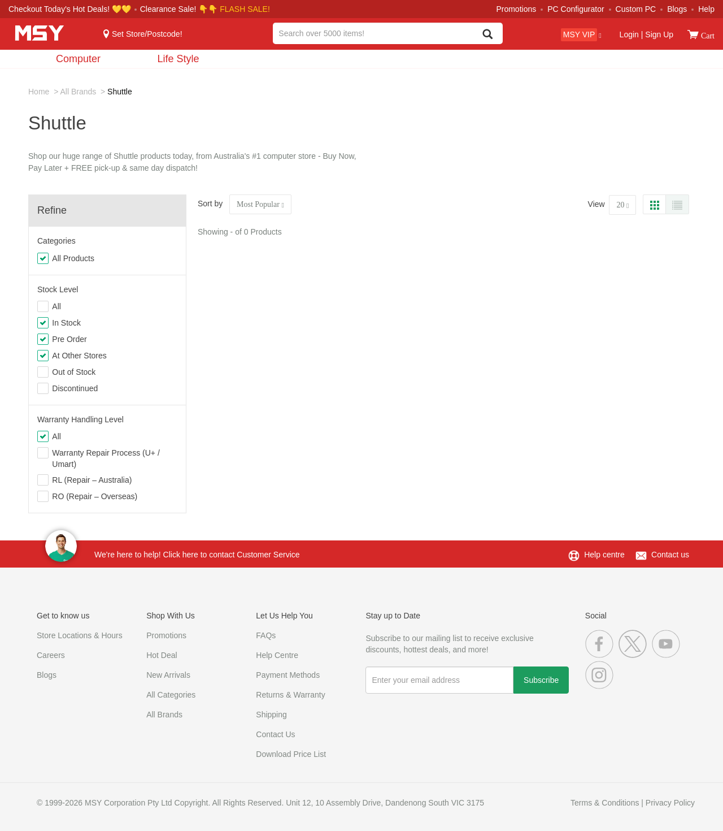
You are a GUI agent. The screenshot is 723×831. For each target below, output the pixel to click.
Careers (51, 655)
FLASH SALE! (245, 9)
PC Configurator (575, 9)
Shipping (271, 714)
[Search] (487, 34)
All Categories (170, 694)
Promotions (516, 9)
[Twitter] (635, 655)
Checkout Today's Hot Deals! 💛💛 (70, 9)
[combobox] (387, 33)
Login (629, 34)
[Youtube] (667, 655)
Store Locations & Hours (80, 635)
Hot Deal (161, 655)
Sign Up (658, 34)
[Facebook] (602, 655)
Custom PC (636, 9)
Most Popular (260, 204)
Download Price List (291, 754)
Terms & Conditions (604, 802)
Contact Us (275, 734)
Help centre (604, 554)
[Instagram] (600, 686)
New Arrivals (168, 674)
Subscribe (541, 680)
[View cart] (693, 34)
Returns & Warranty (290, 694)
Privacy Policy (670, 802)
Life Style (178, 58)
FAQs (266, 635)
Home (38, 91)
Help (706, 9)
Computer (78, 58)
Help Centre (277, 655)
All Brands (78, 91)
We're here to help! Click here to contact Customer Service (196, 554)
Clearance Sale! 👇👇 (179, 9)
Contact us (670, 554)
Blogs (677, 9)
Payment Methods (288, 674)
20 (622, 205)
